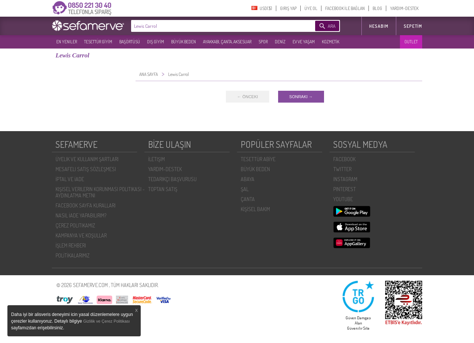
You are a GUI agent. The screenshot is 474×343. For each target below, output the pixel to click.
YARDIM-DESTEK (404, 8)
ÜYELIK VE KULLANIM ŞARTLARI (87, 159)
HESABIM (378, 26)
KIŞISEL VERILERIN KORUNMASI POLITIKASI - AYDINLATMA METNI (100, 192)
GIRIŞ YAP (288, 8)
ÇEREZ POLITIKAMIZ (75, 225)
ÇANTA (248, 199)
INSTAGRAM (345, 179)
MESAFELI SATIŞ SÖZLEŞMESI (86, 169)
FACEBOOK (344, 159)
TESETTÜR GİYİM (98, 41)
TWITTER (342, 169)
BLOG (377, 8)
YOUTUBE (343, 199)
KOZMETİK (330, 41)
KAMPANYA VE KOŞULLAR (81, 235)
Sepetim (413, 26)
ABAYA (247, 179)
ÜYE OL (310, 8)
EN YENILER (66, 41)
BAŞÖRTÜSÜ (129, 41)
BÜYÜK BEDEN (183, 41)
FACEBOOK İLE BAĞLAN (345, 8)
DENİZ (280, 41)
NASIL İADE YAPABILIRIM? (81, 215)
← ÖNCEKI (247, 96)
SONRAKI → (301, 96)
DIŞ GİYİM (155, 41)
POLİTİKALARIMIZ (73, 255)
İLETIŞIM (156, 159)
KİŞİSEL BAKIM (255, 209)
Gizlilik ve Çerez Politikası (106, 321)
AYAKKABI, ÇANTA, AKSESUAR (227, 41)
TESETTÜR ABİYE (258, 159)
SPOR (263, 41)
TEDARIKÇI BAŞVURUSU (172, 179)
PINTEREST (344, 189)
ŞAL (244, 189)
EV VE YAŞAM (304, 41)
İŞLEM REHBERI (71, 245)
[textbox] (212, 26)
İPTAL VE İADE (70, 179)
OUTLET (411, 41)
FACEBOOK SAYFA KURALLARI (86, 205)
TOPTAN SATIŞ (162, 189)
